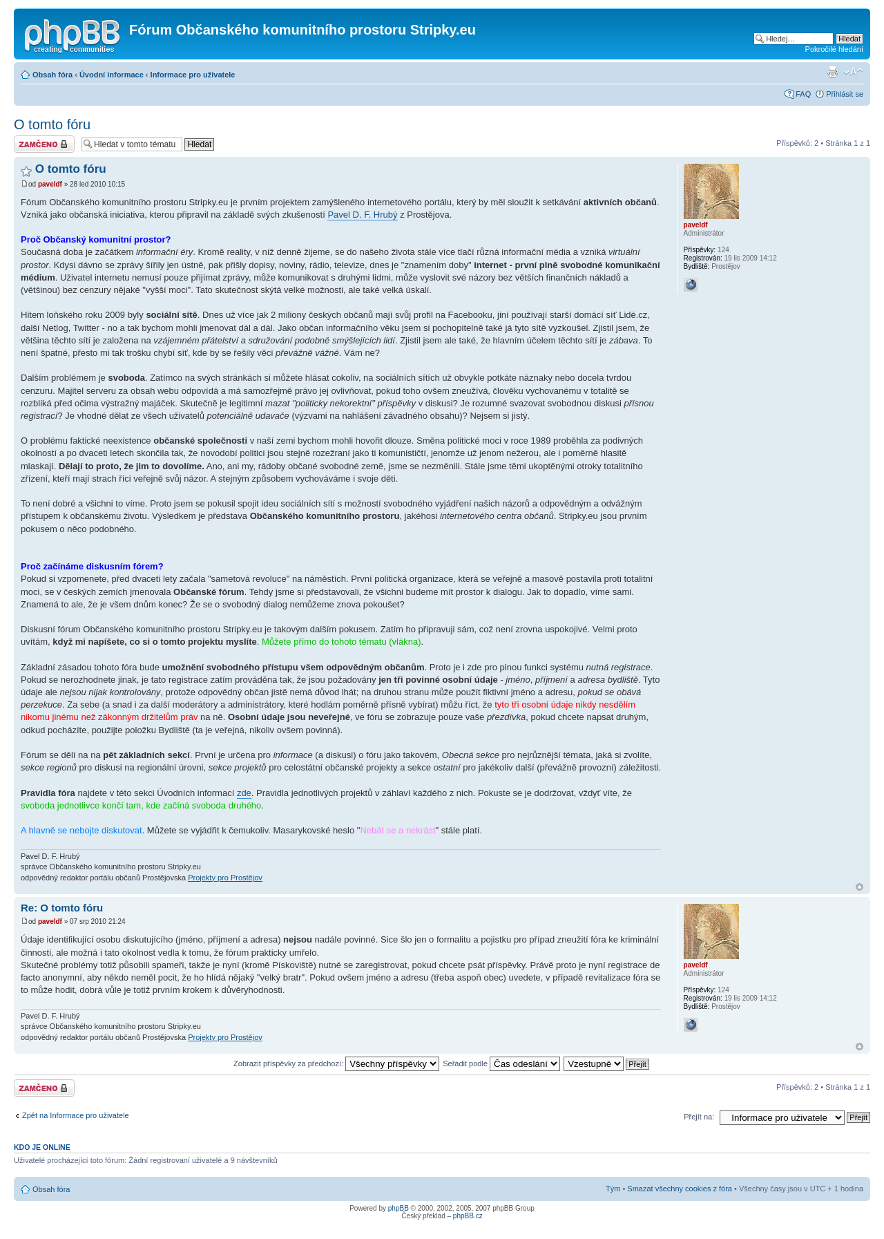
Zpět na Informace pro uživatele (75, 1115)
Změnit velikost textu (853, 72)
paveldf (50, 184)
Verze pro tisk (832, 72)
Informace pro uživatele (193, 74)
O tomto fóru (52, 124)
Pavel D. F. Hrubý (362, 214)
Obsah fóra (52, 74)
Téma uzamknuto (44, 144)
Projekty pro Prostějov (225, 877)
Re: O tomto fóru (62, 908)
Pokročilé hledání (834, 49)
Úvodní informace (111, 74)
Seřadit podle (501, 1063)
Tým (613, 1188)
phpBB (398, 1208)
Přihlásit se (844, 94)
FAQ (803, 94)
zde (244, 793)
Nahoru (859, 887)
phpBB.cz (468, 1216)
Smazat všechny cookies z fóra (679, 1188)
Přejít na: (699, 1117)
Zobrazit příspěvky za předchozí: (336, 1063)
